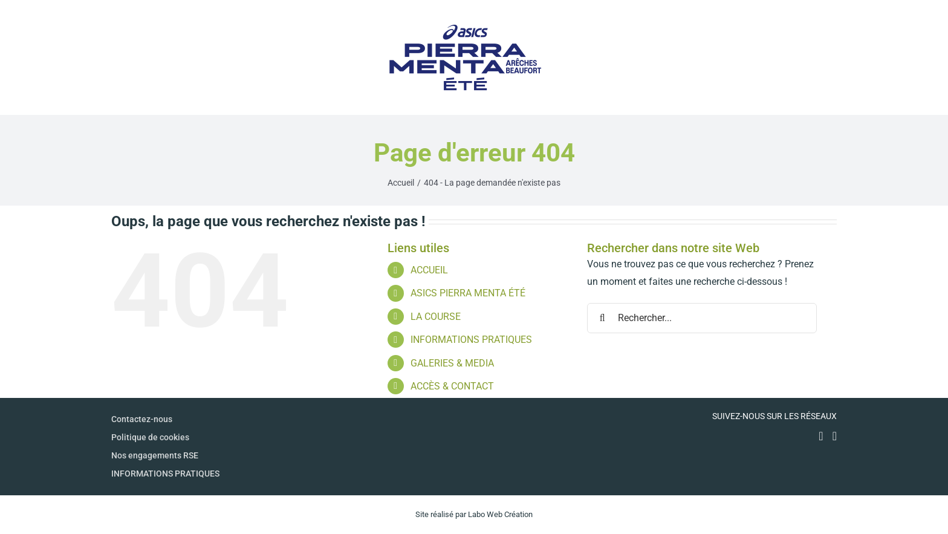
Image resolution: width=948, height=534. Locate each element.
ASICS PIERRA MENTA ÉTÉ (468, 293)
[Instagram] (835, 436)
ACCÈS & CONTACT (452, 386)
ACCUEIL (429, 270)
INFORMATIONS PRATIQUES (471, 339)
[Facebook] (821, 436)
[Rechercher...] (702, 318)
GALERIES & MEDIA (452, 363)
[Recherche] (602, 318)
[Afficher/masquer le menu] (827, 57)
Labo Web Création (500, 514)
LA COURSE (436, 316)
